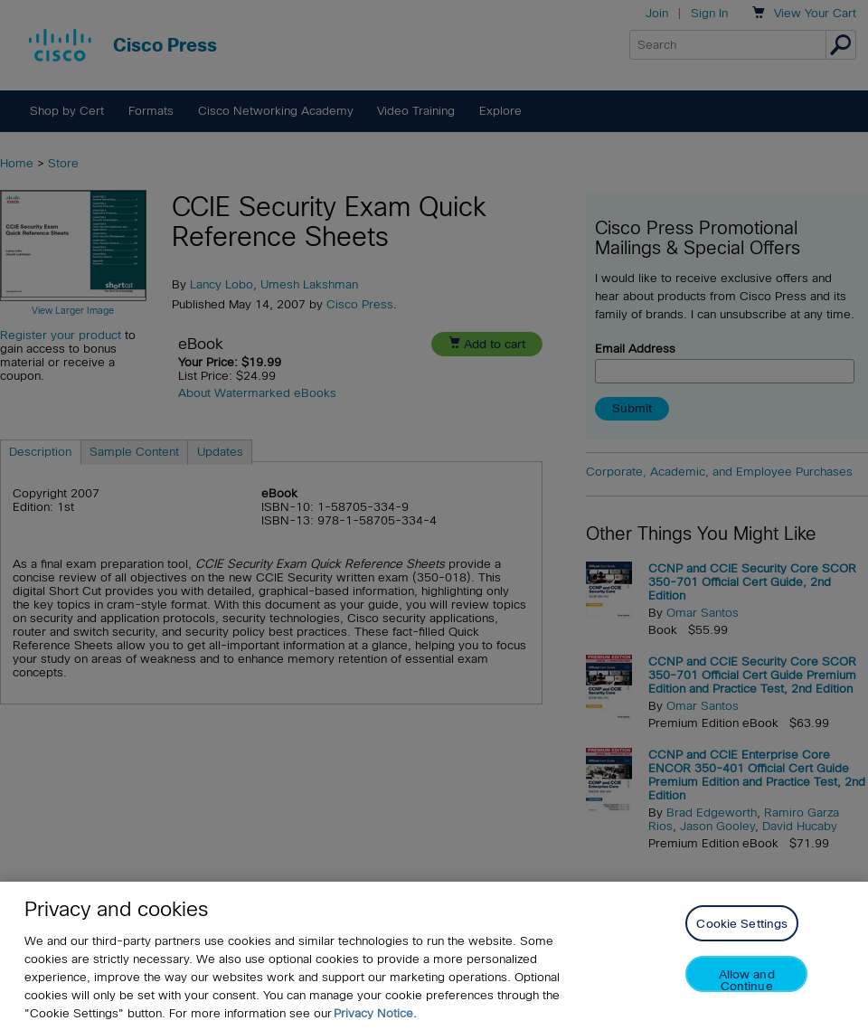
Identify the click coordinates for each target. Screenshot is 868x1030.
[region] (434, 956)
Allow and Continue (747, 980)
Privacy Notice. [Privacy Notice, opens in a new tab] (375, 1013)
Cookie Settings (742, 924)
